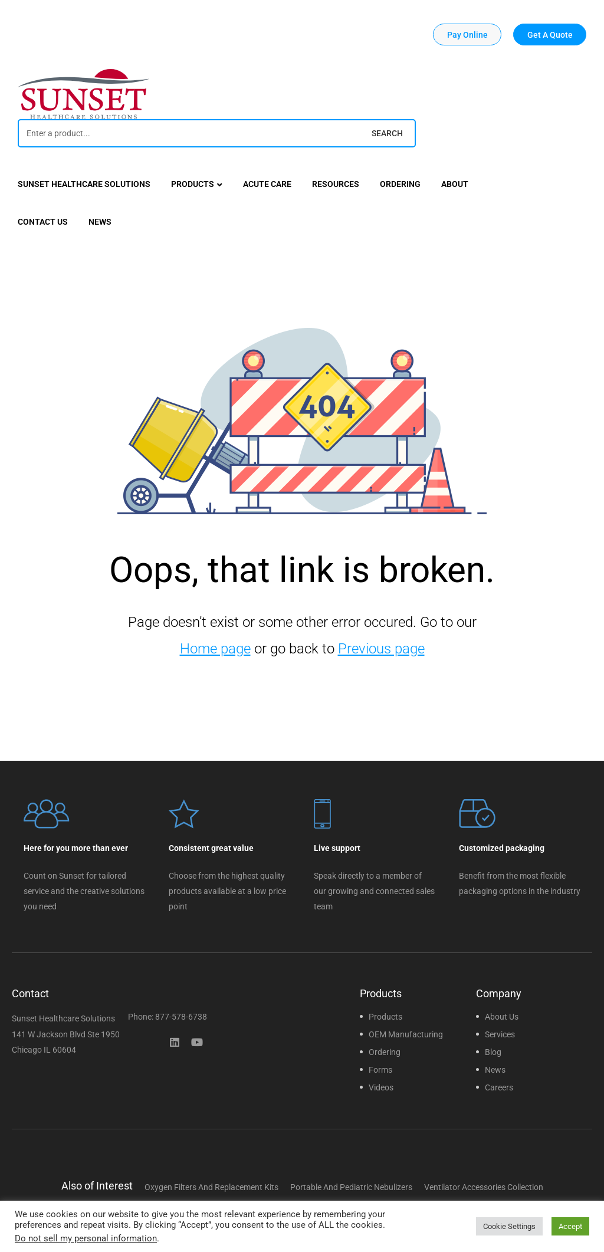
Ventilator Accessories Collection (483, 1187)
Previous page (381, 648)
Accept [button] (570, 1226)
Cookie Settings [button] (509, 1226)
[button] (467, 34)
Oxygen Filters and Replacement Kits (211, 1187)
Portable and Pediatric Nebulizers (351, 1187)
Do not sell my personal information (86, 1238)
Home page (215, 648)
